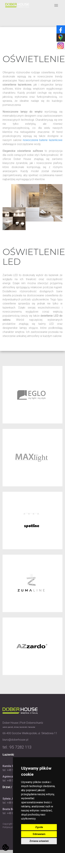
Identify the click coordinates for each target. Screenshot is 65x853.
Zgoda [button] (39, 827)
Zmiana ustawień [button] (39, 841)
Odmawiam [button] (39, 834)
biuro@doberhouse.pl (15, 739)
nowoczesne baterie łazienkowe (43, 140)
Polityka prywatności (12, 827)
